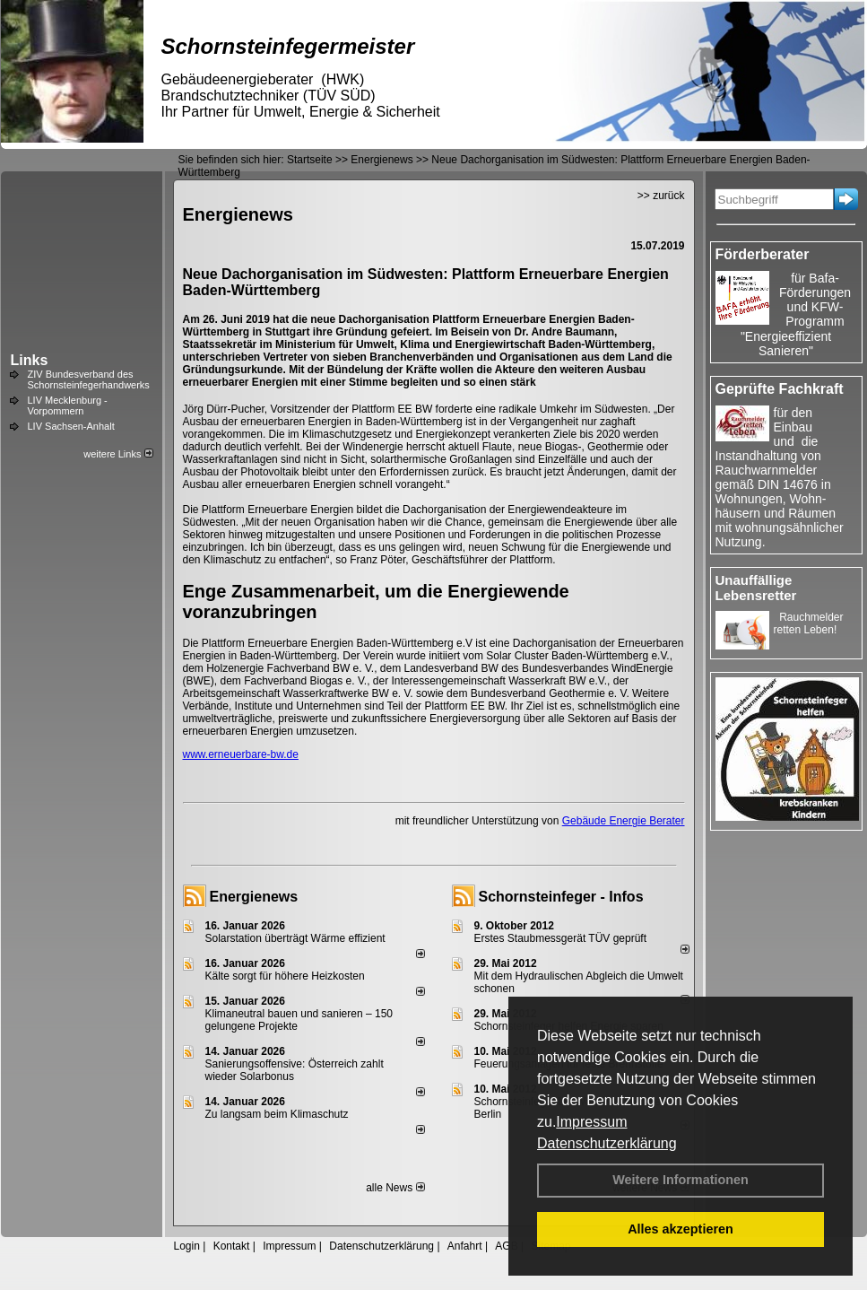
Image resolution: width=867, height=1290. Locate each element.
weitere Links (117, 454)
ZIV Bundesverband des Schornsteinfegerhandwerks (89, 379)
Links (29, 360)
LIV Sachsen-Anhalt (71, 426)
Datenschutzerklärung (607, 1143)
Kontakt (231, 1246)
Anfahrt (464, 1246)
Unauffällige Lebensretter (756, 587)
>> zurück (661, 195)
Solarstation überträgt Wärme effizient (295, 938)
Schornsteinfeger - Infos (561, 896)
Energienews (254, 896)
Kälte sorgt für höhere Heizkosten (286, 976)
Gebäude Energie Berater (623, 821)
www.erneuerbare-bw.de (241, 754)
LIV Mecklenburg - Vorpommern (68, 405)
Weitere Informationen (680, 1179)
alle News (395, 1187)
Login (187, 1246)
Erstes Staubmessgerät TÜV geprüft (560, 938)
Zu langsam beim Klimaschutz (277, 1114)
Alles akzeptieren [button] (680, 1229)
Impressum (591, 1121)
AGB (506, 1246)
